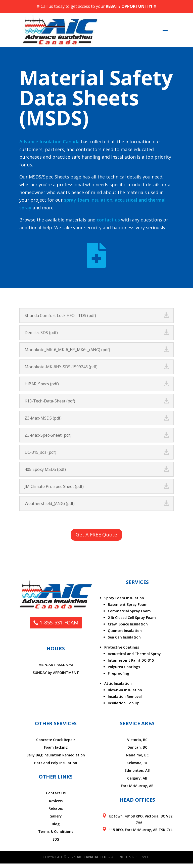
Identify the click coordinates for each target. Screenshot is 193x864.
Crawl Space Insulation (128, 624)
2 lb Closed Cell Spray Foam (132, 618)
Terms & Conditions (55, 832)
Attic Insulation (118, 683)
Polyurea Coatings (124, 667)
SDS (56, 839)
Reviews (56, 801)
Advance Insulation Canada (49, 142)
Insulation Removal (125, 697)
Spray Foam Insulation (124, 598)
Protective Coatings (121, 647)
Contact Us (56, 793)
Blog (56, 824)
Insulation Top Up (123, 703)
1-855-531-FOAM (59, 623)
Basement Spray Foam (128, 605)
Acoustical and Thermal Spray (134, 654)
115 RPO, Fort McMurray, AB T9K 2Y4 (140, 830)
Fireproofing (118, 673)
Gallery (56, 816)
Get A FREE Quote (96, 535)
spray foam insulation (88, 200)
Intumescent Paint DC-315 (131, 660)
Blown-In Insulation (125, 690)
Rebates (56, 809)
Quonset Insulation (125, 631)
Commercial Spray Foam (129, 611)
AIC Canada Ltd (92, 857)
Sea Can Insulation (124, 637)
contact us (108, 220)
